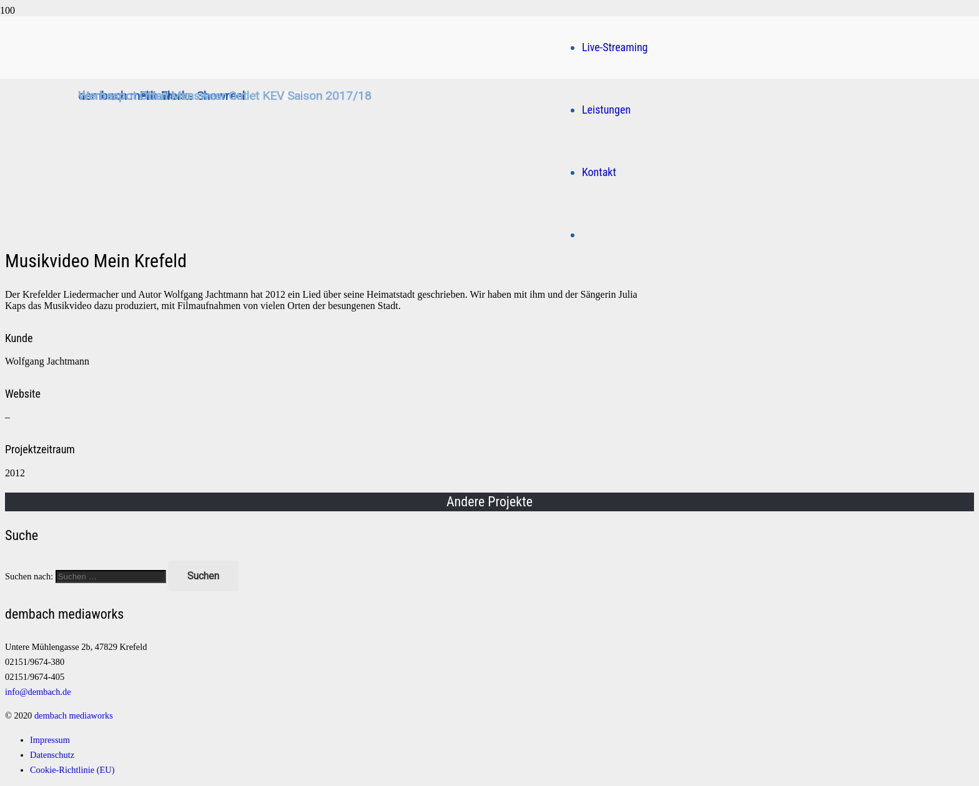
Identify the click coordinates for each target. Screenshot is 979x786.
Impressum (50, 740)
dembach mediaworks (73, 715)
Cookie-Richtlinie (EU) (72, 770)
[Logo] (345, 203)
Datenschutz (52, 755)
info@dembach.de (38, 692)
